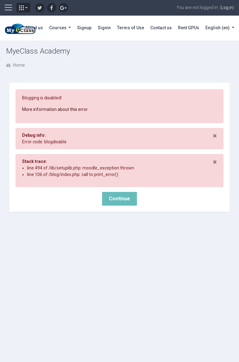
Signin (104, 27)
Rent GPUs (188, 27)
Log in (227, 7)
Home (19, 65)
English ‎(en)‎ (218, 27)
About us (34, 27)
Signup (84, 27)
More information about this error (55, 109)
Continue (119, 199)
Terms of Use (130, 27)
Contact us (161, 27)
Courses (58, 27)
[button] (23, 7)
